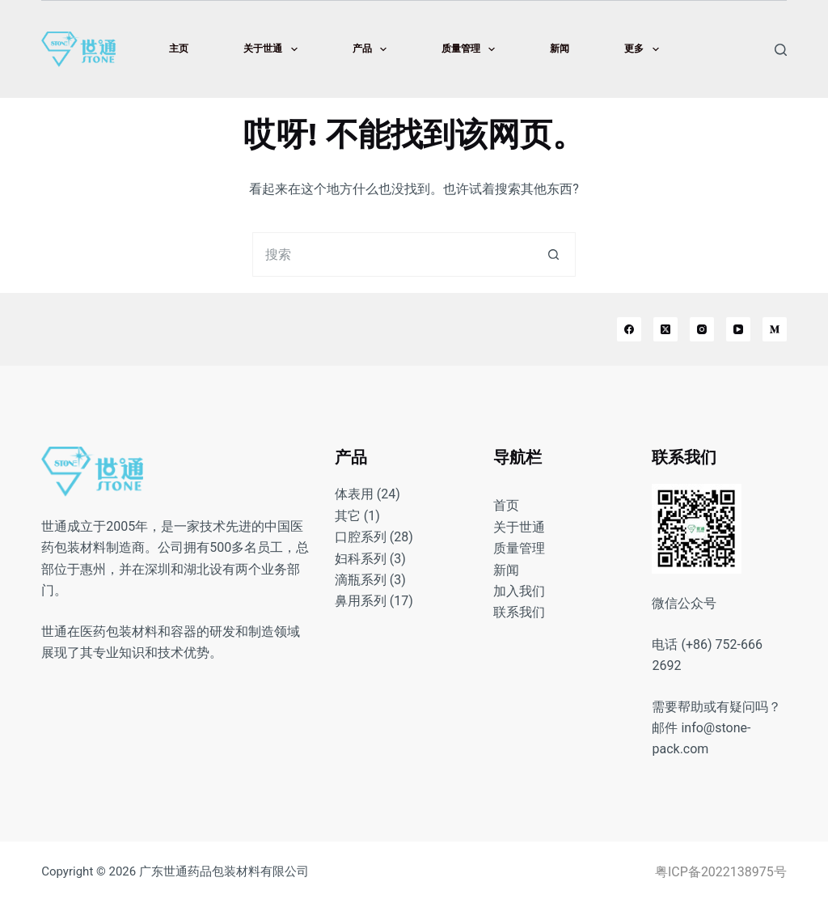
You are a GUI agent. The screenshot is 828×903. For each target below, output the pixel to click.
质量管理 (519, 548)
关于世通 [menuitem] (273, 49)
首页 (506, 505)
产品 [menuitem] (373, 49)
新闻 (506, 570)
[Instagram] (702, 329)
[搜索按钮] (553, 254)
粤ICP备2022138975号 (721, 872)
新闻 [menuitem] (559, 48)
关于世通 (519, 527)
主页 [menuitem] (178, 48)
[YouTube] (738, 329)
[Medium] (775, 329)
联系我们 (519, 612)
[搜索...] (391, 254)
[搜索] (781, 50)
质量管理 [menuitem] (471, 49)
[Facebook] (629, 329)
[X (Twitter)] (665, 329)
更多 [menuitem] (644, 49)
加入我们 (519, 591)
